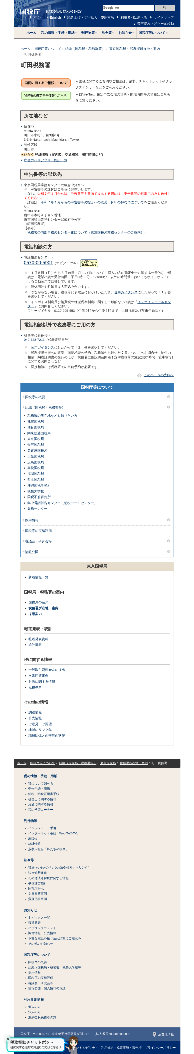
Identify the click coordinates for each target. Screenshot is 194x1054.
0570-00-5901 (38, 262)
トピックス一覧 (39, 917)
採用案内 (35, 614)
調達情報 (35, 712)
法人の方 (34, 1012)
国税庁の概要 (35, 397)
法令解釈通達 (37, 873)
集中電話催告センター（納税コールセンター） (62, 503)
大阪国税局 (35, 456)
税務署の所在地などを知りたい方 (52, 415)
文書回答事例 (38, 676)
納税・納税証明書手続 (43, 794)
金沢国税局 (35, 444)
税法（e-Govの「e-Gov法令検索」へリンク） (59, 867)
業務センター (37, 508)
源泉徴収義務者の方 (42, 1017)
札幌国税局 (35, 421)
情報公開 (31, 552)
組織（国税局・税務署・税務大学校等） (56, 967)
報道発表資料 (38, 639)
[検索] (128, 8)
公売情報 (35, 718)
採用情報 (31, 520)
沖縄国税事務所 (39, 485)
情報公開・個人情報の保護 (47, 988)
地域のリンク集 (40, 730)
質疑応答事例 (37, 899)
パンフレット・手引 (42, 828)
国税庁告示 (36, 888)
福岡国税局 (35, 473)
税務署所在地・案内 (145, 49)
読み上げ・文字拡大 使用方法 (90, 17)
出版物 (33, 838)
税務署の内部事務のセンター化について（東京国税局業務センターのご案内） (85, 232)
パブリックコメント (42, 928)
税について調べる (40, 783)
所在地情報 (163, 1034)
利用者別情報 (34, 999)
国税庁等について (47, 49)
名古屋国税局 (37, 450)
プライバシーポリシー (160, 1047)
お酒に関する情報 (41, 681)
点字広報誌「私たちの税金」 (48, 849)
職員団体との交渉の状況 (46, 735)
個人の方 (34, 1007)
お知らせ (30, 910)
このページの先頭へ (159, 375)
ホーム (31, 33)
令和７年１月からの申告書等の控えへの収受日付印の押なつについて (92, 202)
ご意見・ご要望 (40, 724)
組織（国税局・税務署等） (85, 49)
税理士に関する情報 (42, 799)
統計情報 (35, 645)
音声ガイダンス (126, 292)
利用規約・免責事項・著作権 (121, 1047)
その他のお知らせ (40, 943)
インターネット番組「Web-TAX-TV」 (54, 833)
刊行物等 (30, 821)
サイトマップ (164, 17)
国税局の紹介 (38, 602)
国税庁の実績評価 (38, 531)
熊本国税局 (35, 479)
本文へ (39, 17)
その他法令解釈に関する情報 (48, 878)
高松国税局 (35, 468)
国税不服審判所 (39, 497)
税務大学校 (35, 491)
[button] (59, 32)
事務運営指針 (37, 883)
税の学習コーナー (40, 809)
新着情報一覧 (38, 577)
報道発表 (34, 922)
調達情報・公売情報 (42, 933)
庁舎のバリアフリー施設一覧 (45, 160)
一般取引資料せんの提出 (46, 670)
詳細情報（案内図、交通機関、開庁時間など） (63, 154)
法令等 (29, 860)
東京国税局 (117, 49)
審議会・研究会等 (38, 541)
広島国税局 (35, 462)
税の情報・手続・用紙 (40, 776)
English (55, 17)
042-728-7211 (34, 339)
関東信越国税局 (39, 433)
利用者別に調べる (133, 17)
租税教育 (35, 687)
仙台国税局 (35, 427)
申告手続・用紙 (39, 788)
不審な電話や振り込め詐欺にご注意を (54, 938)
